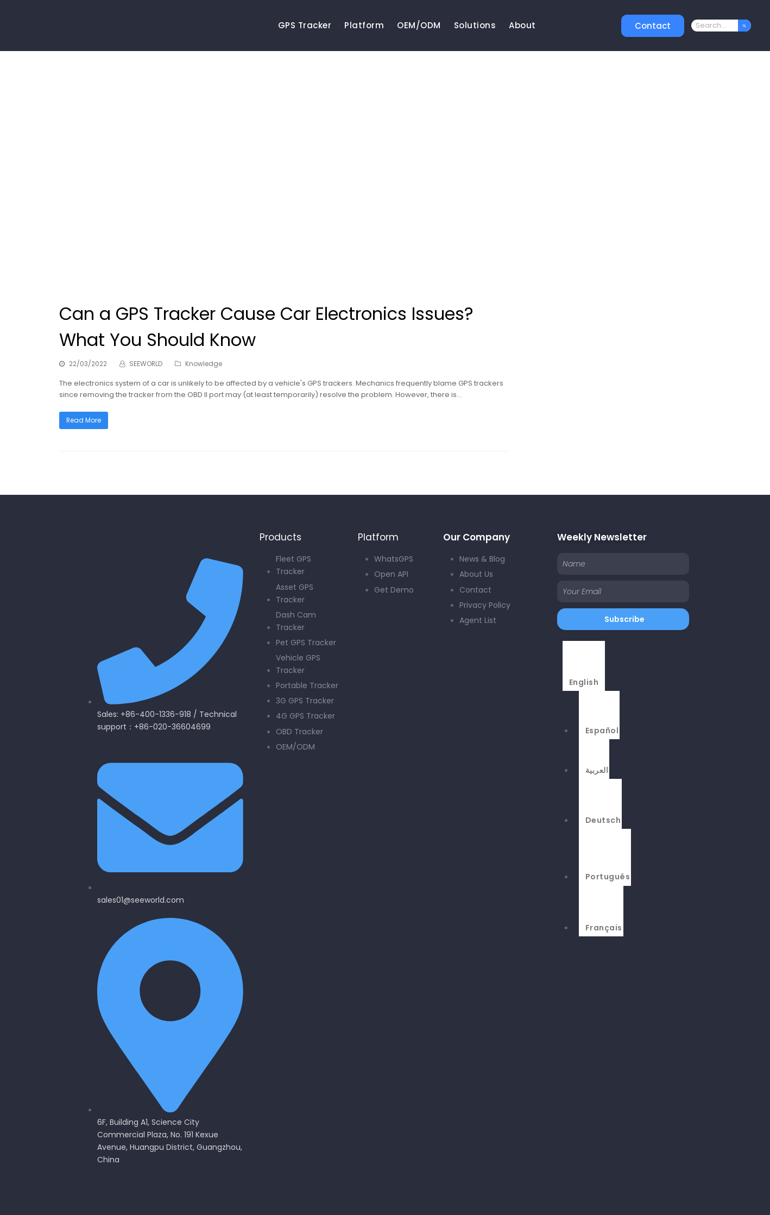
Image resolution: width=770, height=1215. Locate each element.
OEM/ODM (419, 25)
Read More (83, 420)
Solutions (475, 25)
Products (280, 537)
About (522, 25)
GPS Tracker (305, 25)
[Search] (744, 26)
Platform (364, 25)
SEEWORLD (145, 363)
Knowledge (203, 363)
